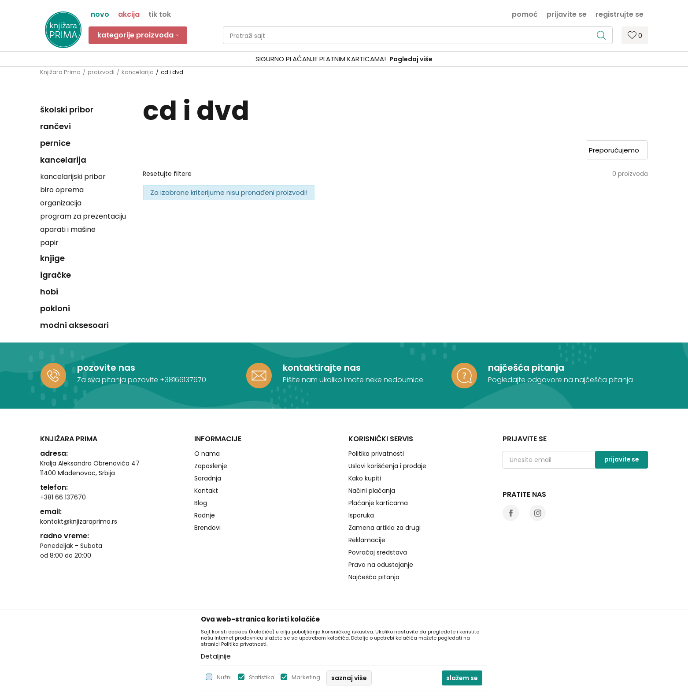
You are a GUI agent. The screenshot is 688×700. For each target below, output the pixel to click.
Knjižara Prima (60, 72)
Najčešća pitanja (373, 577)
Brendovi (207, 527)
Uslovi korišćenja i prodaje (387, 466)
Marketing (306, 677)
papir (49, 243)
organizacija (60, 203)
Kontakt (206, 490)
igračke (55, 274)
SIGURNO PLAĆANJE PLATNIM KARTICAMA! (320, 58)
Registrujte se (620, 13)
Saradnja (207, 478)
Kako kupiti (364, 478)
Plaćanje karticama (378, 503)
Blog (200, 503)
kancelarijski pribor (73, 176)
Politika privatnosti (376, 453)
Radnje (204, 515)
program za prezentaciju (83, 216)
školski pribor (66, 109)
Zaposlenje (210, 466)
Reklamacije (366, 540)
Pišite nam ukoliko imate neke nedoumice (353, 380)
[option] (344, 59)
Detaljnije (216, 656)
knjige (52, 258)
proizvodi (101, 72)
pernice (55, 143)
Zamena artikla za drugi (384, 527)
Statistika (261, 677)
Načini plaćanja (371, 490)
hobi (49, 291)
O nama (207, 453)
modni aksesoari (74, 325)
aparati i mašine (68, 229)
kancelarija (138, 72)
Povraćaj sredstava (377, 552)
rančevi (55, 126)
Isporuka (361, 515)
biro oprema (62, 190)
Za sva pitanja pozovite (118, 380)
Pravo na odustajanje (380, 564)
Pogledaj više (411, 59)
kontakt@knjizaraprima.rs (78, 521)
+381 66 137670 (63, 497)
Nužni (224, 677)
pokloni (55, 308)
